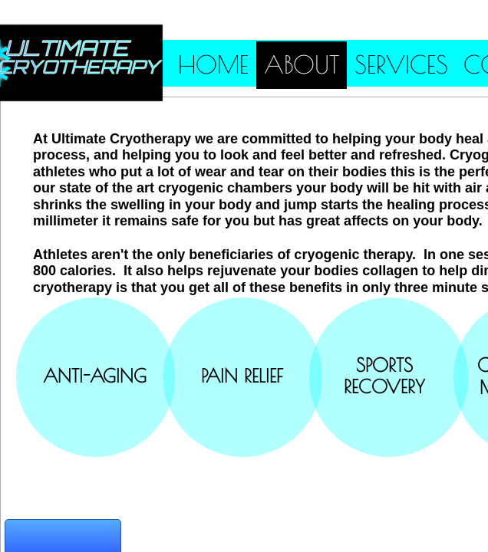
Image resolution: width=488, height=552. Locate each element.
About (301, 64)
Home (213, 64)
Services (401, 64)
